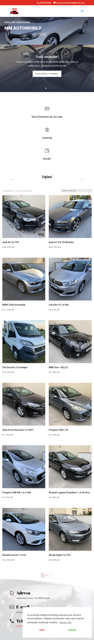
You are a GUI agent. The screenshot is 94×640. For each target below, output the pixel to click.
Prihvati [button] (72, 630)
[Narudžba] (76, 190)
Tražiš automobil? (47, 57)
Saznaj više (65, 622)
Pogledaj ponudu (47, 74)
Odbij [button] (42, 630)
